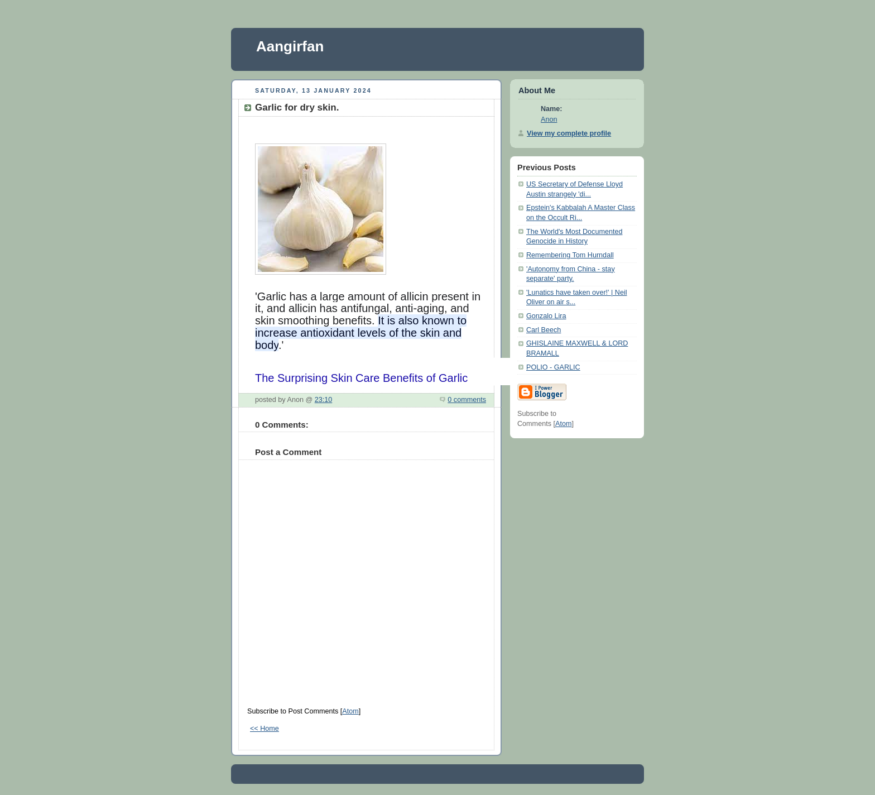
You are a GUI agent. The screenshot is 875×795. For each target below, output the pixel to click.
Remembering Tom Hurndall (570, 255)
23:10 (324, 400)
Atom (350, 711)
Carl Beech (543, 330)
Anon (549, 119)
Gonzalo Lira (546, 316)
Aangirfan (290, 46)
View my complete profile (569, 133)
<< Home (264, 728)
